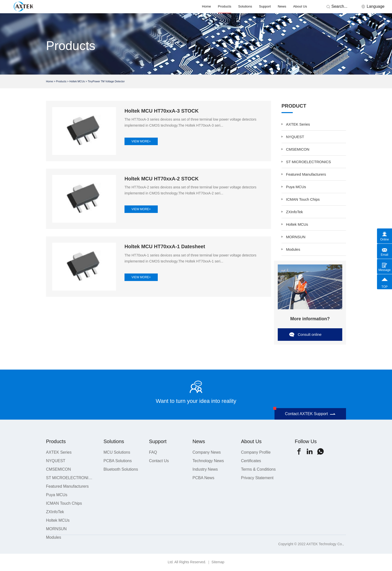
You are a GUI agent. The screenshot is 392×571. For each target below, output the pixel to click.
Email (384, 254)
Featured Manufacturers (306, 174)
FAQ (153, 452)
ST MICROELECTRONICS (308, 162)
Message (384, 270)
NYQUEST (295, 137)
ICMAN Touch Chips (303, 199)
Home (206, 6)
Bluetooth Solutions (121, 469)
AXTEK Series (298, 124)
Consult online (310, 334)
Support (265, 6)
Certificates (251, 461)
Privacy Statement (257, 478)
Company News (206, 452)
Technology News (208, 461)
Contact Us (159, 461)
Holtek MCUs (77, 81)
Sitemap (218, 562)
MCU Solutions (117, 452)
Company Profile (255, 452)
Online (384, 239)
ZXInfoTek (294, 212)
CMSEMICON (297, 149)
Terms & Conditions (258, 469)
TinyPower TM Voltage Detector (106, 81)
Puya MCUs (296, 187)
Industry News (205, 469)
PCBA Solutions (118, 461)
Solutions (245, 6)
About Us (300, 6)
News (282, 6)
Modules (293, 249)
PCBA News (203, 478)
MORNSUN (296, 237)
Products (224, 6)
